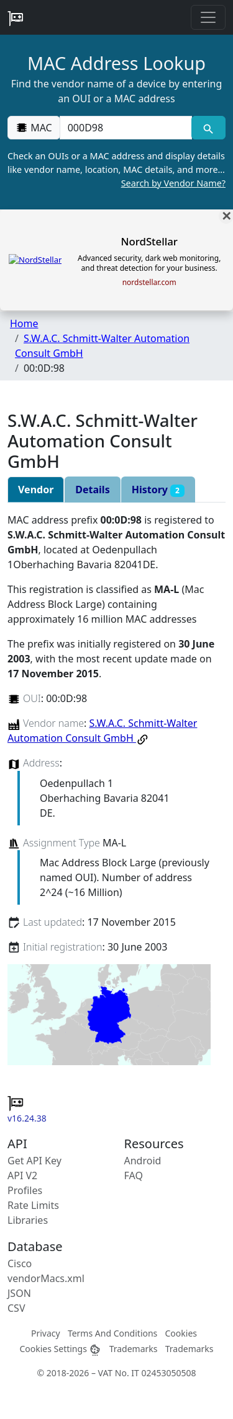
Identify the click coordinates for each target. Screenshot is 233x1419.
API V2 (22, 1175)
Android (143, 1160)
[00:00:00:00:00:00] (126, 127)
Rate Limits (33, 1205)
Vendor (35, 489)
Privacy (45, 1333)
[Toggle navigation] (208, 17)
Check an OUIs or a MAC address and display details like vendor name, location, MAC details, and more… (116, 170)
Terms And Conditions (112, 1333)
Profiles (24, 1190)
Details (92, 489)
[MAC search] (208, 127)
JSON (19, 1293)
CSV (16, 1308)
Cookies (181, 1333)
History (158, 490)
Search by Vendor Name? (173, 183)
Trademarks (133, 1349)
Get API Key (34, 1160)
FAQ (133, 1175)
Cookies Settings (60, 1349)
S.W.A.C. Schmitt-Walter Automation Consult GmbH (102, 730)
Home (24, 323)
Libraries (27, 1220)
